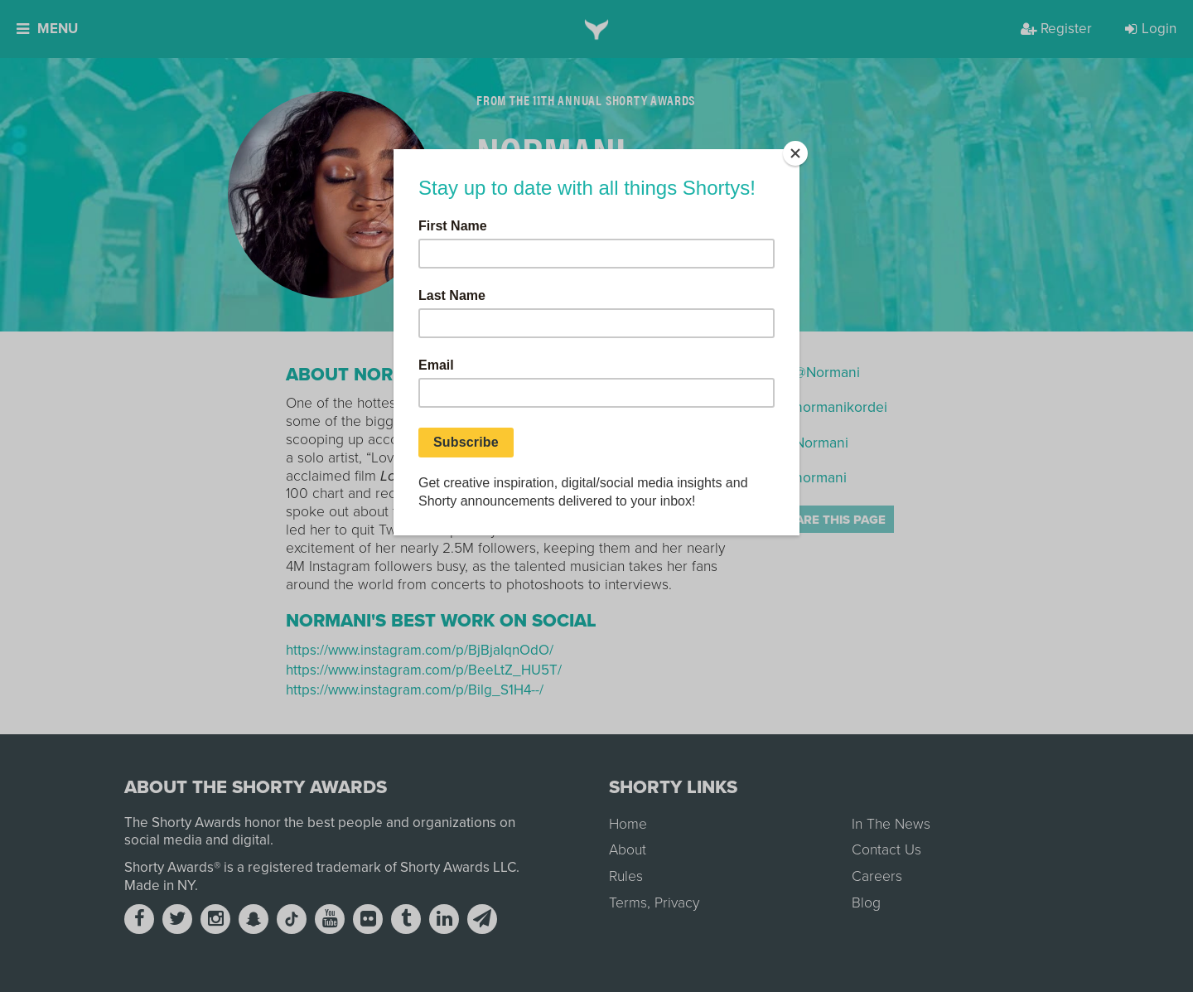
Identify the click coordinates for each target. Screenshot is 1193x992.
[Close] (795, 153)
